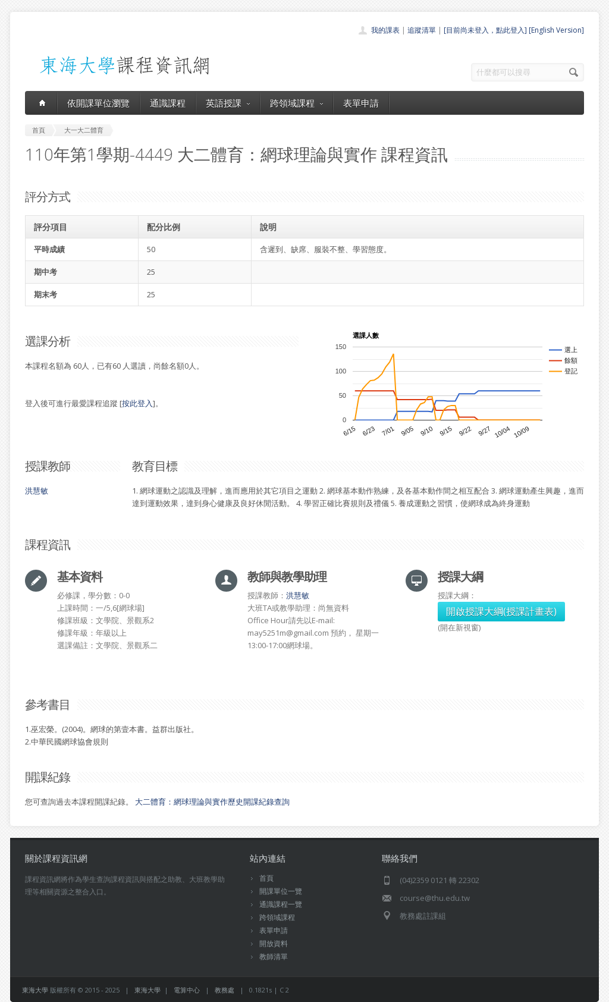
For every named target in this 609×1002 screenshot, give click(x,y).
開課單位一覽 (280, 891)
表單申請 (361, 103)
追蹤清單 (421, 30)
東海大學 (35, 989)
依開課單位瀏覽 (98, 103)
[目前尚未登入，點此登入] (485, 30)
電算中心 (187, 989)
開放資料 (273, 943)
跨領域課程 (296, 103)
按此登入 (137, 403)
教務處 (224, 989)
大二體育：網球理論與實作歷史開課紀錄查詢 (212, 801)
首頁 (266, 878)
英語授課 (228, 103)
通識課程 (168, 103)
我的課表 (385, 30)
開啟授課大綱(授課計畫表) (501, 611)
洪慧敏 (36, 490)
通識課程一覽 (280, 904)
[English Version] (556, 30)
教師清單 (273, 956)
